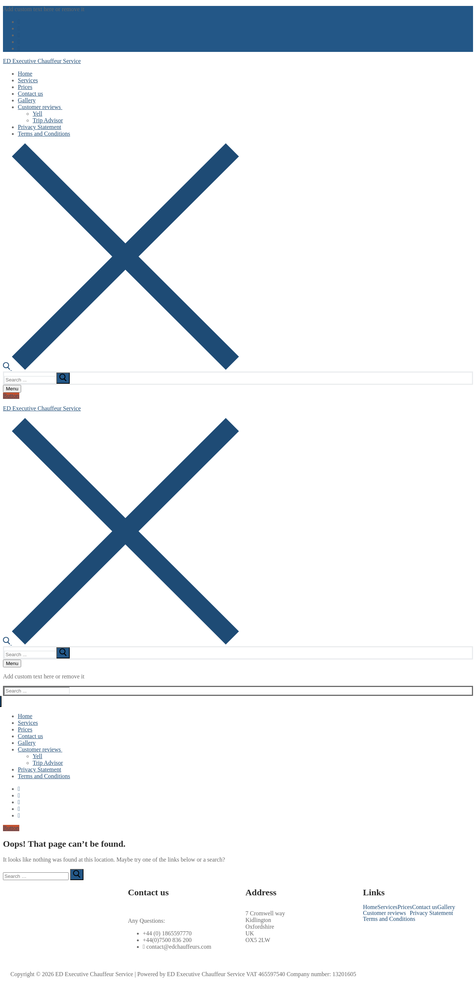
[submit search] (63, 378)
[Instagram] (19, 42)
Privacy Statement (431, 913)
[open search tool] (121, 368)
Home (370, 907)
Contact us (424, 907)
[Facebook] (19, 22)
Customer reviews (384, 913)
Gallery (446, 907)
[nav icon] (12, 389)
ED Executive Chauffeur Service (42, 61)
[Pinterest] (19, 48)
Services (387, 907)
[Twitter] (19, 28)
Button (11, 396)
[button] (386, 913)
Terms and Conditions (389, 919)
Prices (405, 907)
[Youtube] (19, 35)
